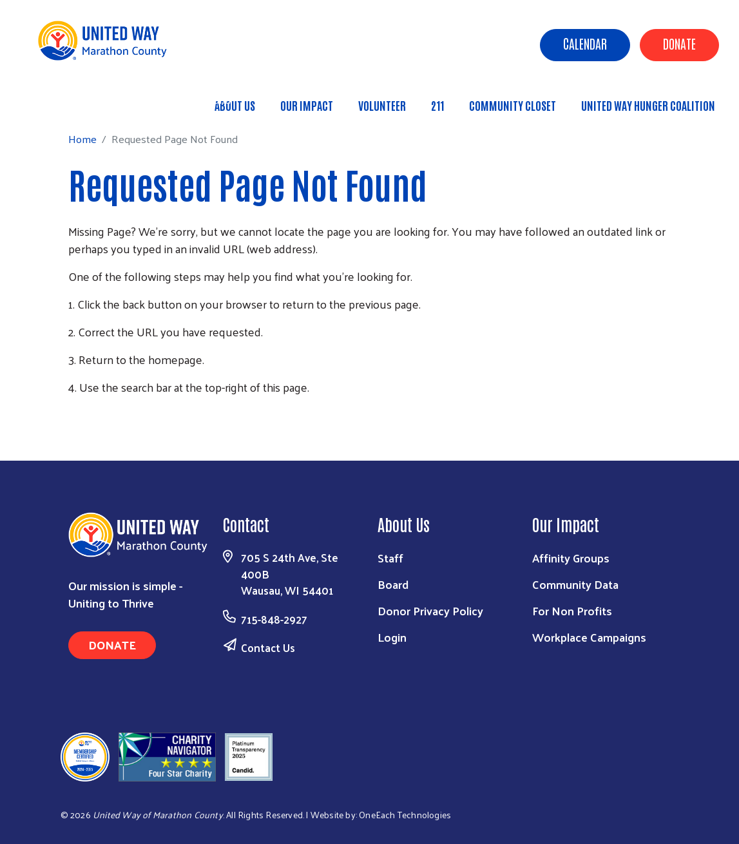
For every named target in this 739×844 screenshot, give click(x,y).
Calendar (585, 43)
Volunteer (382, 105)
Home (75, 99)
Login (392, 637)
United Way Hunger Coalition (648, 105)
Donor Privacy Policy (430, 610)
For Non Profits (572, 610)
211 (437, 105)
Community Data (575, 584)
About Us (235, 105)
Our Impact (306, 105)
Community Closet (512, 105)
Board (393, 584)
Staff (390, 558)
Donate (679, 43)
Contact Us (268, 647)
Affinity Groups (570, 558)
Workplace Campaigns (589, 637)
